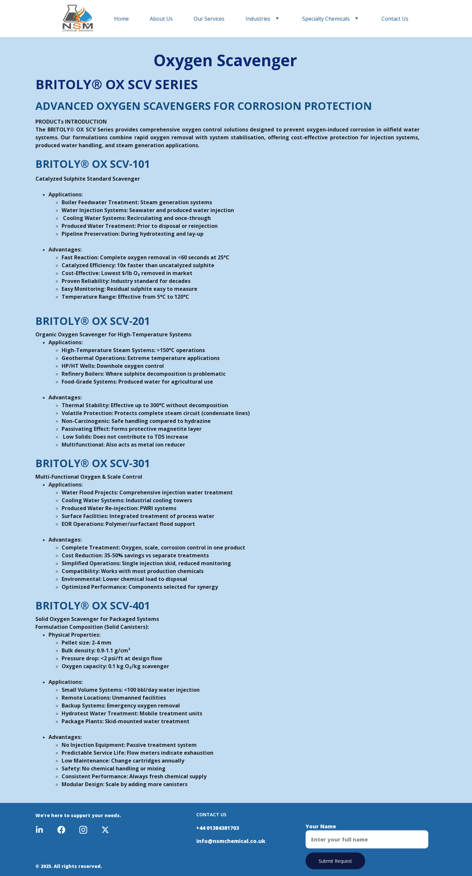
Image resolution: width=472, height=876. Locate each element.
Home (121, 18)
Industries (258, 18)
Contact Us (395, 18)
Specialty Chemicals (326, 18)
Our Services (209, 18)
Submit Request (335, 865)
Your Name (320, 830)
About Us (161, 18)
